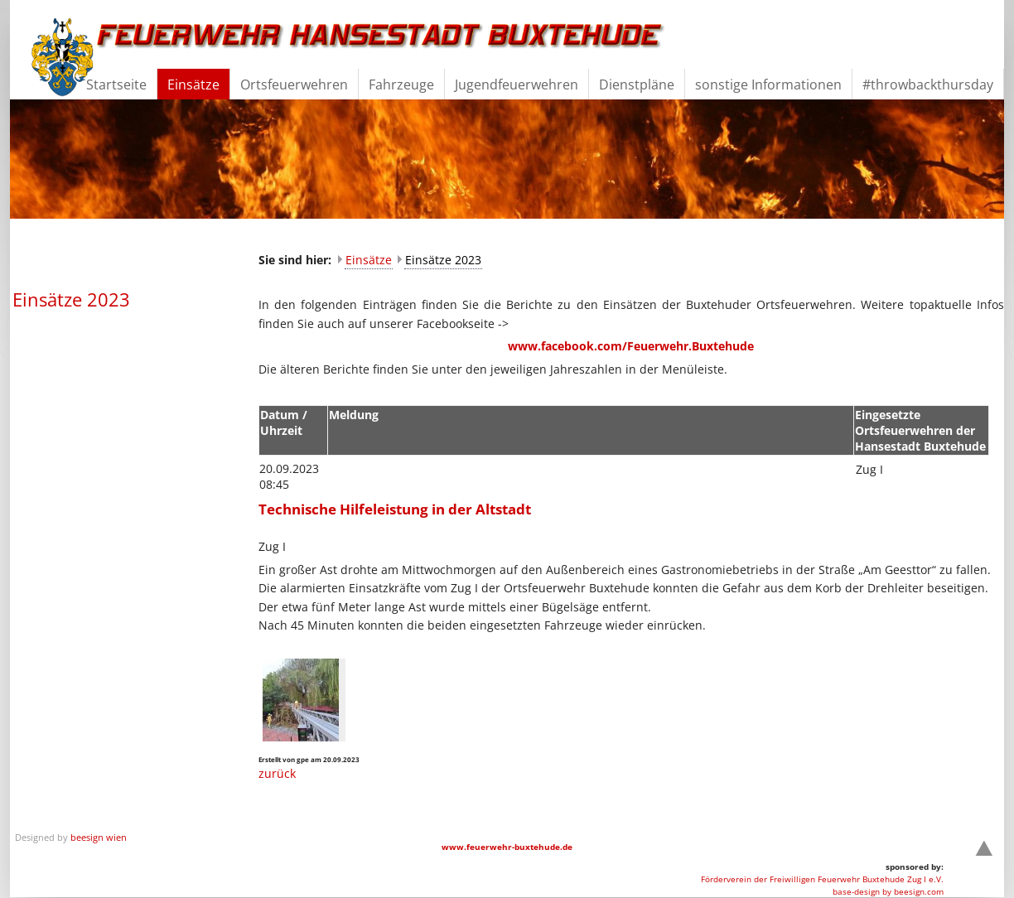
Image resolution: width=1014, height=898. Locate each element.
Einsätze (368, 260)
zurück (277, 773)
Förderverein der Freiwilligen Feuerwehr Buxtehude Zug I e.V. (822, 879)
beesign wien (98, 837)
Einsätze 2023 (443, 260)
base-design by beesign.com (888, 891)
